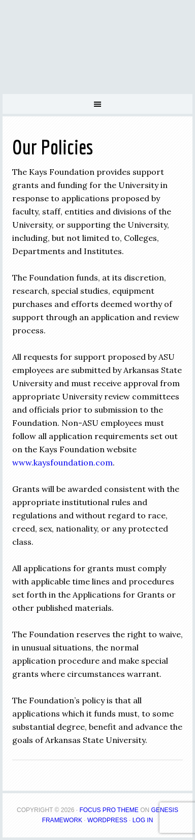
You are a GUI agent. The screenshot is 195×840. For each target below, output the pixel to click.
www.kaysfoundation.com (62, 462)
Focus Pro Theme (108, 810)
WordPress (107, 820)
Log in (143, 820)
